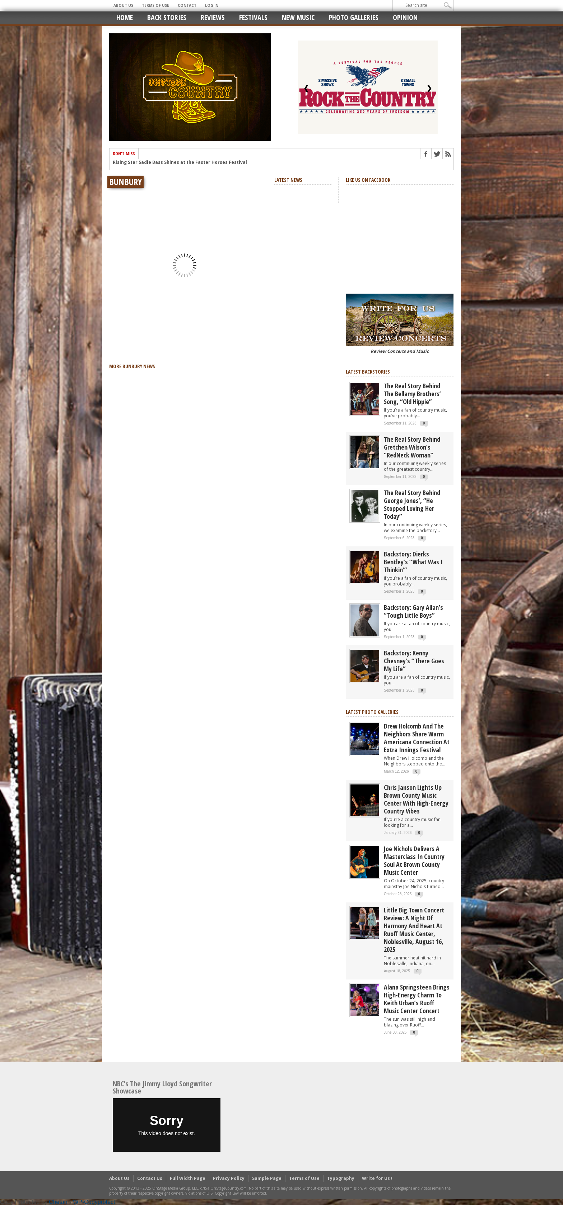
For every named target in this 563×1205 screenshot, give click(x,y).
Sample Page (267, 1178)
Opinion (405, 17)
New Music (298, 17)
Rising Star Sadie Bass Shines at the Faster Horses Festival (180, 164)
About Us (123, 5)
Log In (211, 5)
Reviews (213, 17)
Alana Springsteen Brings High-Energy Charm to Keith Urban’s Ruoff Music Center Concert (417, 999)
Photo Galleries (353, 17)
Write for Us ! (377, 1178)
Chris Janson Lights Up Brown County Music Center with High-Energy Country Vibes (416, 799)
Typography (340, 1178)
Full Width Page (187, 1178)
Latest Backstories (368, 371)
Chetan (58, 1202)
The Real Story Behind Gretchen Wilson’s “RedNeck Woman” (412, 447)
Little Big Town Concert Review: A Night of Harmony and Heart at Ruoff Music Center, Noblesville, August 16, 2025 (414, 929)
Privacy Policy (229, 1178)
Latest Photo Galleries (372, 711)
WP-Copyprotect (94, 1202)
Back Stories (166, 17)
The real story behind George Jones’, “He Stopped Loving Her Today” (412, 504)
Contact (187, 5)
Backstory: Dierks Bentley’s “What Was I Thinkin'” (413, 562)
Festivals (253, 17)
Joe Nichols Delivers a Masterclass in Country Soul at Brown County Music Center (414, 860)
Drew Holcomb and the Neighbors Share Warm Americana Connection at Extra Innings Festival (417, 738)
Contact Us (149, 1178)
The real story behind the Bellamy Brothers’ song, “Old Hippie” (412, 393)
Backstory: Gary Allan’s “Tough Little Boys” (413, 611)
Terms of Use (155, 5)
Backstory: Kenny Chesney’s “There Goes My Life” (414, 661)
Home (124, 17)
